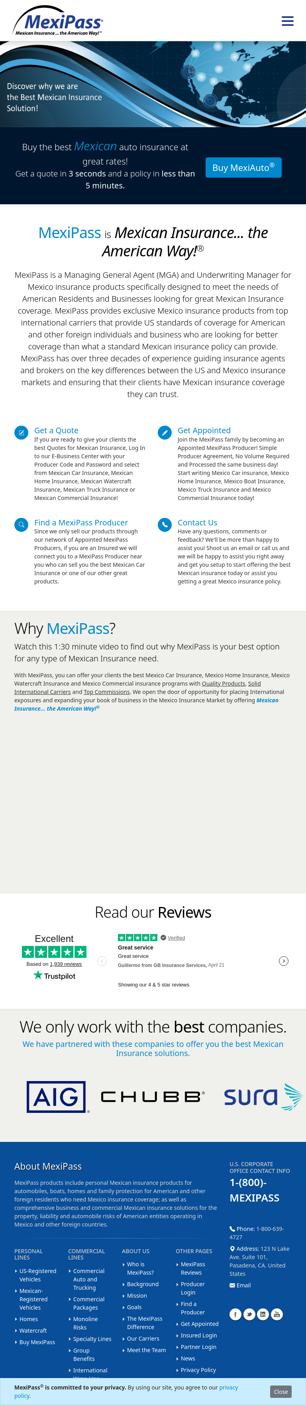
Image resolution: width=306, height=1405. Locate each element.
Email (240, 1285)
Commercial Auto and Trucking (89, 1279)
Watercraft (33, 1330)
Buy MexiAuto (243, 166)
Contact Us (198, 522)
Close (281, 1391)
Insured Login (199, 1335)
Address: (245, 1248)
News (188, 1358)
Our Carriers (143, 1338)
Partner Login (199, 1347)
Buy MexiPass (37, 1342)
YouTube (277, 1314)
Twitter (249, 1314)
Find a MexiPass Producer (81, 522)
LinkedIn (263, 1314)
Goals (134, 1307)
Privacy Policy (198, 1370)
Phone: (243, 1229)
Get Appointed (204, 430)
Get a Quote (56, 430)
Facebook (235, 1314)
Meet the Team (146, 1350)
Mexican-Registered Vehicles (34, 1299)
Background (143, 1284)
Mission (137, 1295)
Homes (29, 1319)
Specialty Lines (92, 1339)
